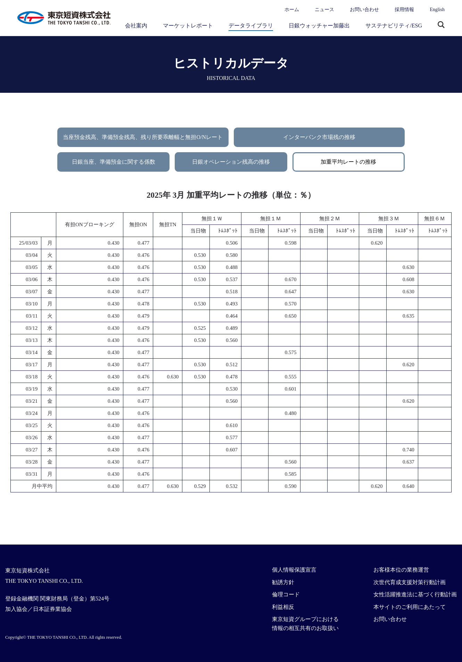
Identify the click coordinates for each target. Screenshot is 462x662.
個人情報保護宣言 (294, 570)
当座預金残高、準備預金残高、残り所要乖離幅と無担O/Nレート (143, 137)
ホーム (291, 9)
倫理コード (286, 594)
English (437, 9)
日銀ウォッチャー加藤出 (319, 25)
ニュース (324, 9)
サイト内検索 (441, 25)
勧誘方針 (283, 582)
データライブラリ (251, 25)
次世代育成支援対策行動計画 (409, 582)
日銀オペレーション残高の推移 (231, 162)
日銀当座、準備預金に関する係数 (113, 162)
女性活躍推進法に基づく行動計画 (415, 594)
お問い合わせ (364, 9)
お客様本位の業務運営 (401, 570)
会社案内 (136, 25)
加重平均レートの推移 (348, 162)
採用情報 (404, 9)
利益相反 (283, 607)
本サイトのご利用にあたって (409, 607)
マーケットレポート (188, 25)
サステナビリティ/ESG (393, 25)
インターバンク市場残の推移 (319, 137)
